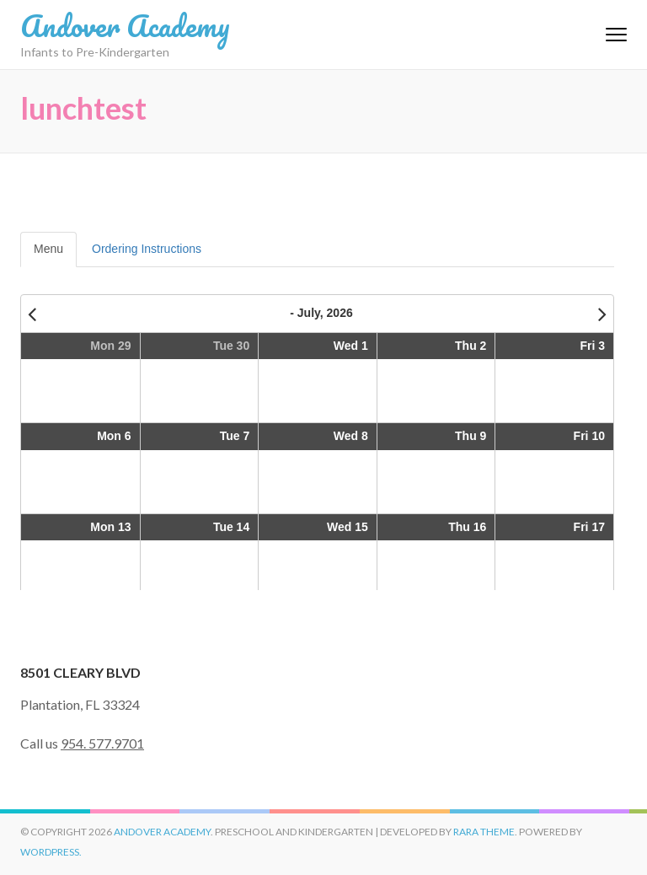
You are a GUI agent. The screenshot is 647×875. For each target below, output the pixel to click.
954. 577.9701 (102, 743)
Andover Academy (125, 25)
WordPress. (51, 851)
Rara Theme (484, 831)
